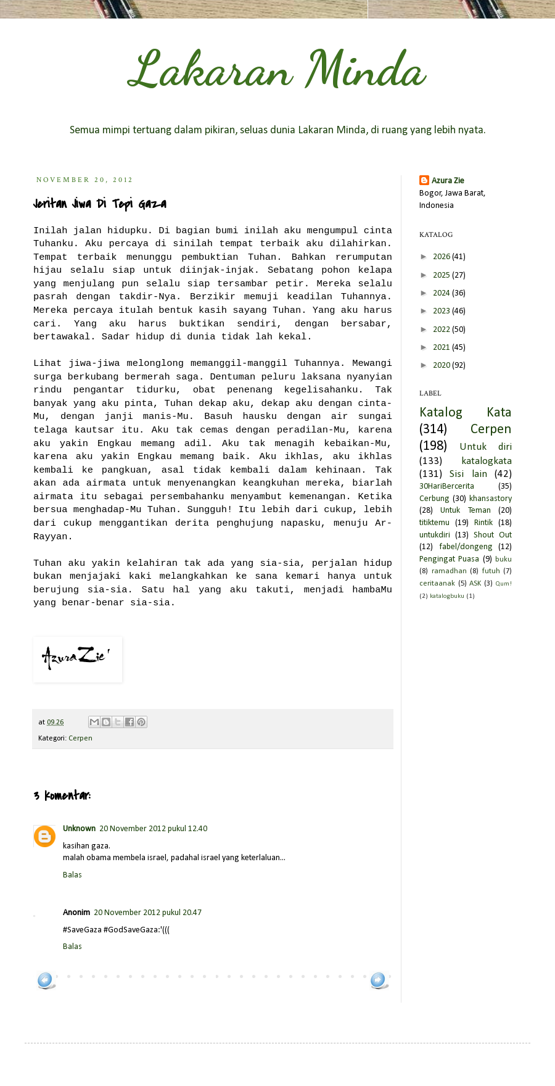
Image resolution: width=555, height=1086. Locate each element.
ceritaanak (437, 583)
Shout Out (493, 535)
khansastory (490, 499)
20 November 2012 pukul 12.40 (153, 829)
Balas (72, 875)
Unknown (79, 829)
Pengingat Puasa (449, 559)
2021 (442, 347)
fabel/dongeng (466, 547)
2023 (442, 311)
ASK (475, 583)
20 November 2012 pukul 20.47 (148, 913)
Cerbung (434, 499)
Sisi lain (468, 474)
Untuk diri (485, 447)
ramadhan (449, 571)
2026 (442, 257)
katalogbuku (447, 596)
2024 (442, 293)
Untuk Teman (465, 510)
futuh (491, 571)
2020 (442, 365)
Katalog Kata (465, 413)
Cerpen (80, 738)
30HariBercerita (446, 486)
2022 (442, 329)
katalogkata (486, 461)
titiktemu (434, 523)
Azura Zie (448, 181)
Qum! (503, 584)
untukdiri (434, 535)
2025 (442, 275)
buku (503, 559)
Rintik (483, 523)
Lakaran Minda (277, 67)
